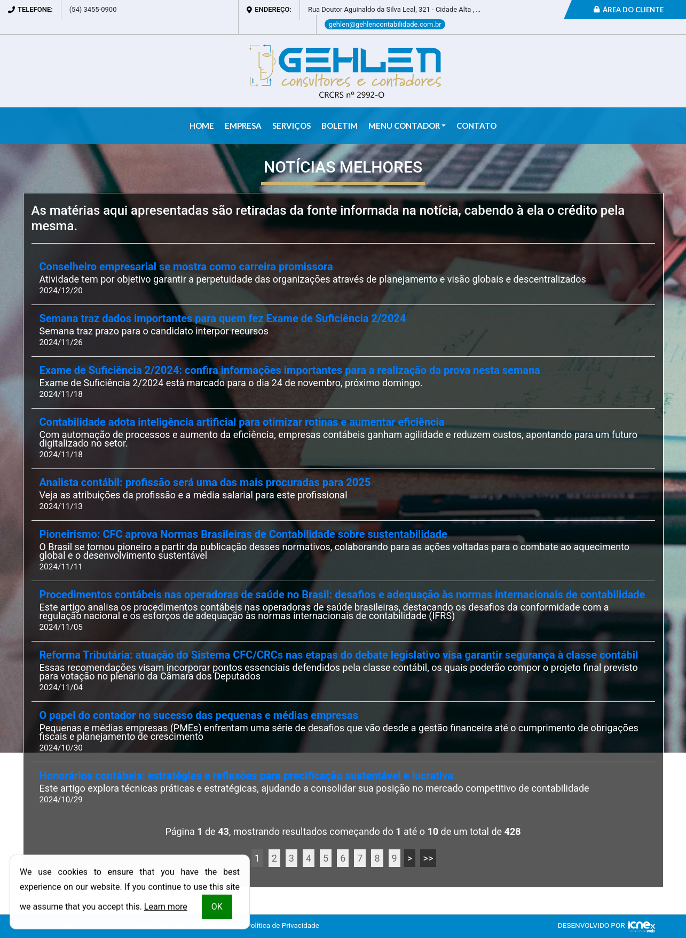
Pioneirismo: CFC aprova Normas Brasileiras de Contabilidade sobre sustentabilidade (243, 534)
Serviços (291, 125)
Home (202, 125)
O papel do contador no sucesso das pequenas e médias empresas (199, 715)
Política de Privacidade (282, 925)
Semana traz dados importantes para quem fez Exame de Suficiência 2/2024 (223, 318)
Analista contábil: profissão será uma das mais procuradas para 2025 (205, 482)
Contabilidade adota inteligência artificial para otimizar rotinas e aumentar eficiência (242, 422)
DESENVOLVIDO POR (591, 925)
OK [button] (217, 908)
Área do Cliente (629, 9)
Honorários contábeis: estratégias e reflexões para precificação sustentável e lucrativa (246, 775)
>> (428, 858)
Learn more (165, 908)
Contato (476, 125)
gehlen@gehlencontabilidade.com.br (385, 24)
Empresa (243, 125)
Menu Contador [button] (404, 125)
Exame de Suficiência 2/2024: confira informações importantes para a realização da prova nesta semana (290, 370)
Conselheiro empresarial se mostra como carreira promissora (186, 266)
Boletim (339, 125)
